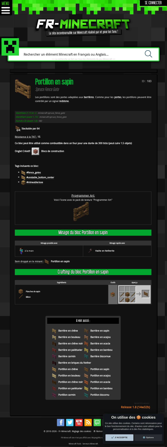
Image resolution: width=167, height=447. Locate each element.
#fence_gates (33, 172)
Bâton (28, 297)
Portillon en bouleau (69, 375)
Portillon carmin (66, 394)
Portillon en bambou (101, 388)
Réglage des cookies (81, 431)
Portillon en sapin (60, 261)
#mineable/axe (34, 182)
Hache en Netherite (104, 250)
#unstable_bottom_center (40, 177)
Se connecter (153, 3)
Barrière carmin (66, 356)
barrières (89, 97)
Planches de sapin (33, 291)
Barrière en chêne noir (70, 343)
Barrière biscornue (100, 356)
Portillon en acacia (100, 382)
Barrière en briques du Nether (74, 362)
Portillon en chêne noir (70, 382)
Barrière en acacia (100, 343)
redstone (64, 101)
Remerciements (104, 431)
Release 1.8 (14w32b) (135, 407)
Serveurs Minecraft (90, 443)
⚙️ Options (148, 437)
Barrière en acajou (100, 337)
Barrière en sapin (99, 330)
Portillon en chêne (68, 369)
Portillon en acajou (100, 375)
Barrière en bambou (101, 350)
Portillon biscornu (99, 394)
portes (117, 97)
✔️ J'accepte (119, 437)
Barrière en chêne (68, 330)
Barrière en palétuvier (70, 350)
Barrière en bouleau (69, 337)
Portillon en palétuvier (70, 388)
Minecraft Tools (75, 443)
